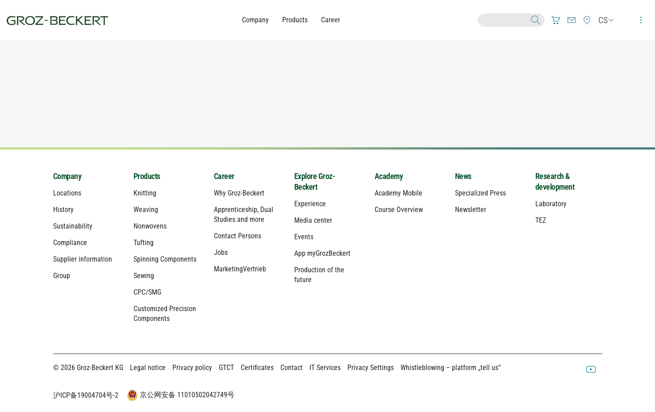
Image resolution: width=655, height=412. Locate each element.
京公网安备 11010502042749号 (180, 395)
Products (295, 20)
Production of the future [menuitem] (319, 275)
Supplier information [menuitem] (82, 259)
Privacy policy (192, 367)
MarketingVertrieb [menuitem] (240, 269)
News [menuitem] (463, 176)
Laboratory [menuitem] (551, 204)
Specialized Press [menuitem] (480, 193)
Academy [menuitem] (389, 176)
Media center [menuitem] (313, 220)
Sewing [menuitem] (144, 275)
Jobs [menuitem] (221, 252)
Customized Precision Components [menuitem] (165, 313)
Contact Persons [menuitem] (237, 236)
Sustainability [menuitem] (72, 226)
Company (255, 20)
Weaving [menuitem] (146, 209)
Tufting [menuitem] (144, 242)
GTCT (226, 367)
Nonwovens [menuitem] (150, 226)
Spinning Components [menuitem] (165, 259)
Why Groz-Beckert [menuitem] (239, 193)
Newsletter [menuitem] (470, 209)
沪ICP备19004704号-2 (85, 395)
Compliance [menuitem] (70, 242)
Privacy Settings (370, 367)
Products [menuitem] (147, 176)
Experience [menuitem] (310, 204)
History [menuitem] (63, 209)
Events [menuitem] (303, 237)
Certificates (257, 367)
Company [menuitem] (67, 176)
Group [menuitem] (61, 275)
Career (330, 20)
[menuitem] (555, 20)
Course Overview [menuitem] (399, 209)
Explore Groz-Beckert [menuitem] (314, 181)
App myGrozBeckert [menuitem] (322, 253)
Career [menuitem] (224, 176)
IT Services (325, 367)
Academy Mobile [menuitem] (398, 193)
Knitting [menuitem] (145, 193)
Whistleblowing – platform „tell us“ (451, 367)
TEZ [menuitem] (540, 220)
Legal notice (148, 367)
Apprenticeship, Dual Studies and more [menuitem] (243, 214)
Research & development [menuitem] (555, 181)
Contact (291, 367)
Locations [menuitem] (67, 193)
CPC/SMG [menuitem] (147, 292)
